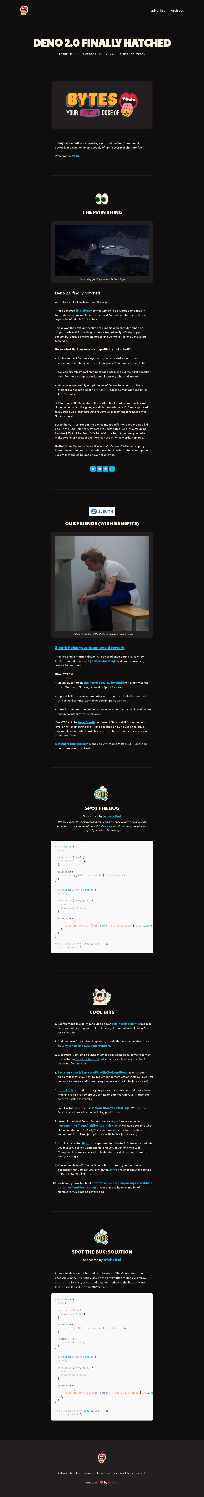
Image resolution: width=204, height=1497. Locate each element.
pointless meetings (103, 661)
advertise (158, 10)
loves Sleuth (86, 722)
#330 (75, 156)
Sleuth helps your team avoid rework (90, 647)
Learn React (103, 1473)
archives (177, 10)
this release (84, 310)
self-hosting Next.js (126, 1023)
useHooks (141, 1473)
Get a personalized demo (72, 744)
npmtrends (88, 1473)
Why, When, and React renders (86, 1046)
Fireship (113, 1482)
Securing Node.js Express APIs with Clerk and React (93, 1072)
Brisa (86, 1143)
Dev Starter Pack (87, 1059)
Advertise (75, 1473)
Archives (62, 1473)
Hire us (107, 826)
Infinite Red (112, 816)
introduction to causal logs (110, 1108)
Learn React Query (123, 1473)
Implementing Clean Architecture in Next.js (88, 1125)
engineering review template (103, 682)
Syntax (114, 1169)
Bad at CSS (65, 1090)
